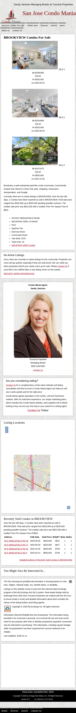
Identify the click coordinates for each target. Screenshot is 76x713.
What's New (32, 25)
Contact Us (17, 30)
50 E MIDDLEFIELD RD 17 (16, 545)
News (62, 25)
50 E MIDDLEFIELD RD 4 (15, 553)
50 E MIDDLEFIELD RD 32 (16, 549)
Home (4, 710)
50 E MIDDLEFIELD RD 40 (16, 541)
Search (54, 25)
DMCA (51, 692)
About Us (5, 30)
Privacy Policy (27, 692)
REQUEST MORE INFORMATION (19, 274)
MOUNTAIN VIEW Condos (23, 245)
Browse (44, 25)
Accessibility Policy (41, 692)
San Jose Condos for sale (12, 25)
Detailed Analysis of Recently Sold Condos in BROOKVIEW (45, 560)
